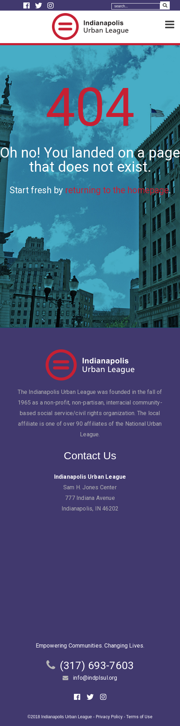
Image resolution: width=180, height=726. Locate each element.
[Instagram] (51, 5)
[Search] (135, 6)
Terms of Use (139, 716)
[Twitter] (39, 5)
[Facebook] (27, 5)
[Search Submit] (165, 5)
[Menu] (169, 25)
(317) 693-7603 (97, 665)
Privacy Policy (109, 716)
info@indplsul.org (95, 677)
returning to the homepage (117, 190)
